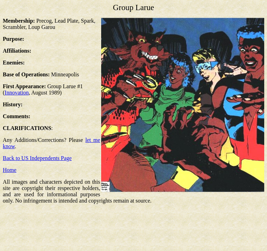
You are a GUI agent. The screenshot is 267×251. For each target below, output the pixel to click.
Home (9, 170)
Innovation (17, 93)
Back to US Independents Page (37, 158)
